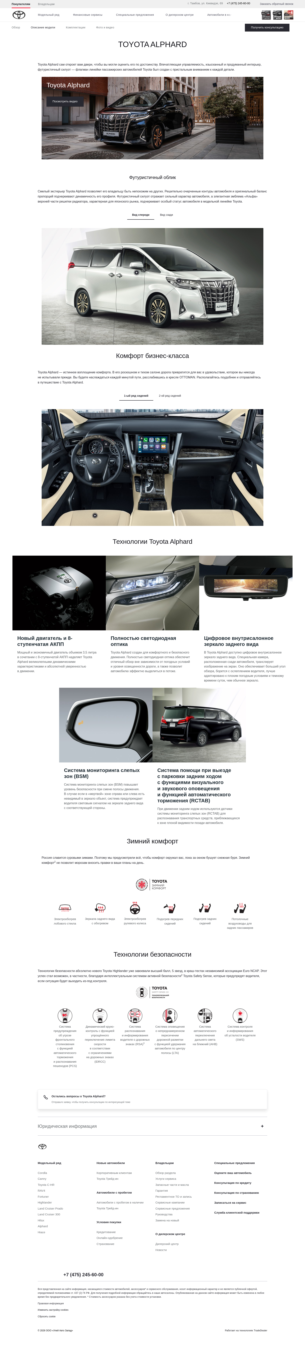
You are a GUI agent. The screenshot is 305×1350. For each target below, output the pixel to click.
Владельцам (46, 4)
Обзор (16, 27)
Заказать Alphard (267, 28)
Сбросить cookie (46, 1316)
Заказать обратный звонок (276, 3)
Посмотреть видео (65, 101)
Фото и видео (105, 27)
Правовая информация (51, 1303)
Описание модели (43, 27)
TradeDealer (260, 1330)
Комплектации (75, 27)
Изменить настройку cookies (53, 1310)
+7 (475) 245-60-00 (238, 3)
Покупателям (21, 4)
